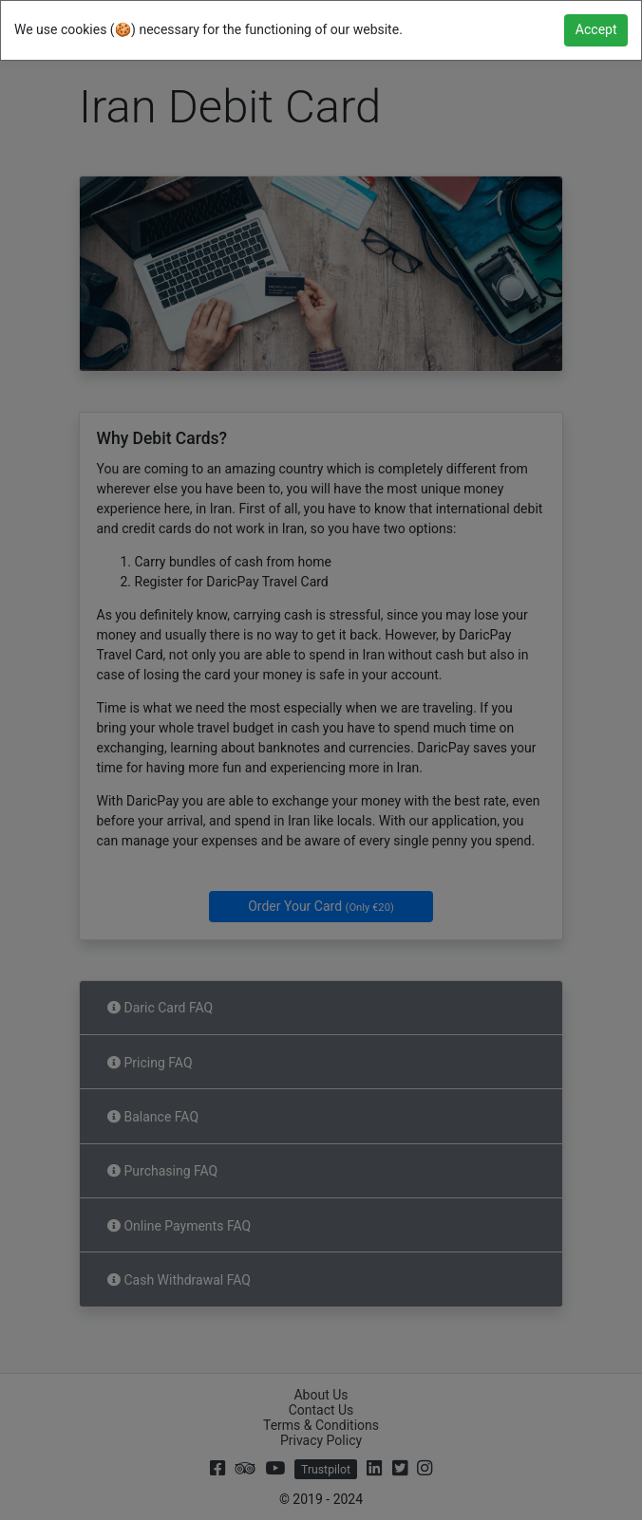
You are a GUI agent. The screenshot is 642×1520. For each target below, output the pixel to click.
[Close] (596, 30)
